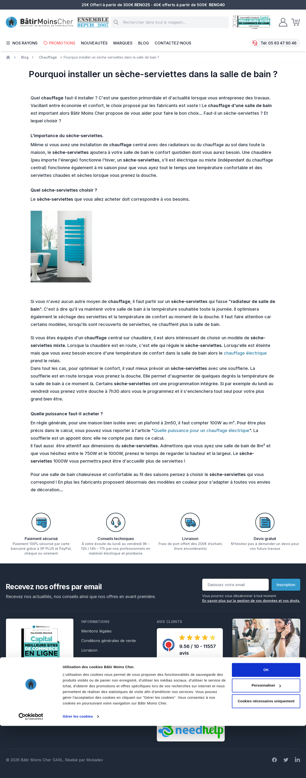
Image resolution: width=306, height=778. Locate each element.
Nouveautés (94, 43)
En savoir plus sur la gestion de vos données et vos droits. (251, 601)
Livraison (89, 650)
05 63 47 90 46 (282, 43)
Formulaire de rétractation (105, 678)
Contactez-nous (173, 43)
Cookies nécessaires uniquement (266, 753)
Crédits (87, 707)
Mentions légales (96, 631)
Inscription (286, 584)
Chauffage (48, 57)
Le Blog (88, 669)
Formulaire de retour (100, 698)
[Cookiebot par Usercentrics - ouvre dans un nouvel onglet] (31, 768)
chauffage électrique (245, 353)
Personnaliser (266, 737)
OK (266, 722)
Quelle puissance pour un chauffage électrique (201, 430)
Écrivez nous (248, 700)
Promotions (59, 43)
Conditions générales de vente (108, 640)
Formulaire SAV (95, 688)
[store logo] (39, 22)
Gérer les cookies (78, 769)
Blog (143, 43)
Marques (122, 43)
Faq (84, 659)
